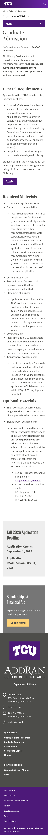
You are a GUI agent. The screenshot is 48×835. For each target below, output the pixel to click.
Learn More (18, 623)
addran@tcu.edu (16, 722)
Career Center (11, 746)
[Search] (44, 4)
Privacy (7, 816)
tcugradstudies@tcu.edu (28, 480)
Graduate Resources (14, 742)
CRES (6, 774)
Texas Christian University (31, 828)
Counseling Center (13, 750)
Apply (10, 181)
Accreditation (10, 821)
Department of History (16, 16)
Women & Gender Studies (16, 770)
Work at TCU (9, 790)
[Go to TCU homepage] (8, 4)
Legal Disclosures (11, 811)
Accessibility (9, 795)
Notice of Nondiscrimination (16, 800)
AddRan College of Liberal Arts (14, 11)
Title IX (7, 805)
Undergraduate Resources (17, 737)
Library (7, 755)
